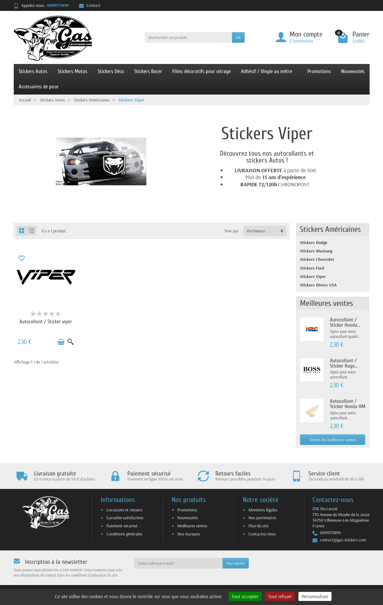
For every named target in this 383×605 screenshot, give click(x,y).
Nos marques (188, 534)
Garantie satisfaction (124, 517)
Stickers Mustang (316, 251)
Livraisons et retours (124, 510)
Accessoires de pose (38, 87)
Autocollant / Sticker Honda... (345, 322)
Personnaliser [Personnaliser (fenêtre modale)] (315, 596)
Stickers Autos (33, 71)
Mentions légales (262, 510)
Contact (90, 5)
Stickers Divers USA (318, 285)
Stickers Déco (111, 71)
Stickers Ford (312, 268)
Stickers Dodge (313, 242)
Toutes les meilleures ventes (332, 439)
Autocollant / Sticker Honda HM (347, 403)
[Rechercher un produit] (188, 37)
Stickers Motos (72, 71)
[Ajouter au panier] (61, 342)
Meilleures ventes (192, 526)
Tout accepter (245, 596)
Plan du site (258, 526)
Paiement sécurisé (121, 526)
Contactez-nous (262, 534)
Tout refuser (280, 596)
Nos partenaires (262, 517)
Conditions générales (124, 534)
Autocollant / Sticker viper (45, 321)
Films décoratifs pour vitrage (201, 71)
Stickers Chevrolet (317, 259)
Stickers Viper (313, 276)
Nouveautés (353, 71)
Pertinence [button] (256, 231)
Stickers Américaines (330, 229)
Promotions (319, 71)
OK (238, 37)
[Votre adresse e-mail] (178, 563)
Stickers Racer (148, 71)
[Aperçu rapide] (70, 342)
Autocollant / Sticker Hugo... (344, 363)
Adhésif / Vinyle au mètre (266, 71)
